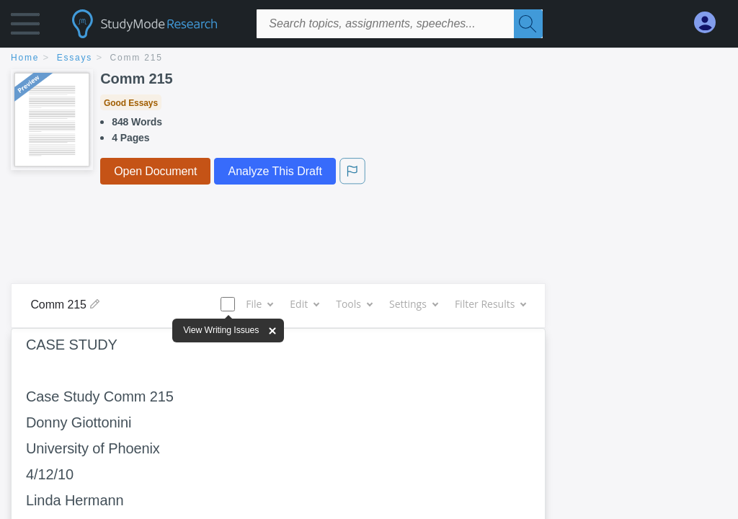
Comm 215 (136, 58)
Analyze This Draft (274, 171)
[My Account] (710, 23)
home (25, 58)
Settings (413, 304)
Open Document (155, 171)
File (259, 304)
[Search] (528, 23)
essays (74, 58)
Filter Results (490, 304)
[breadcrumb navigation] (369, 58)
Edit (304, 304)
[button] (25, 27)
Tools (354, 304)
